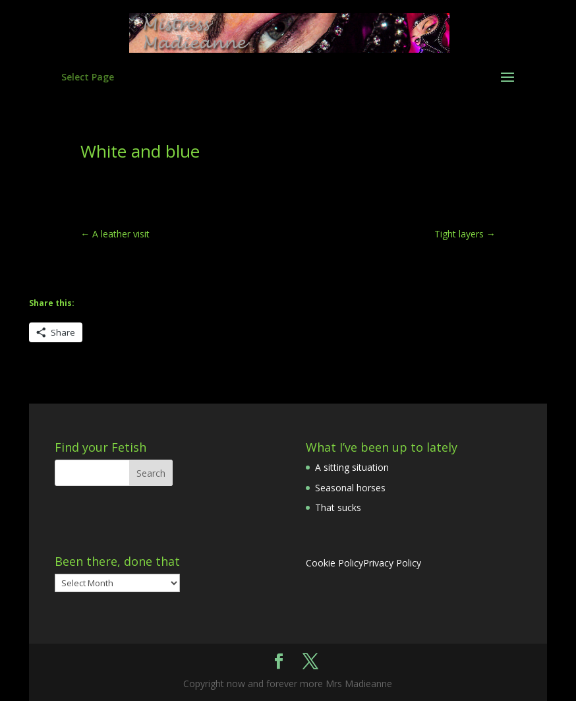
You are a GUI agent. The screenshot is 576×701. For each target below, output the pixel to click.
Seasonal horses (350, 487)
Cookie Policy (334, 563)
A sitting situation (352, 467)
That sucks (338, 507)
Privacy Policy (392, 563)
